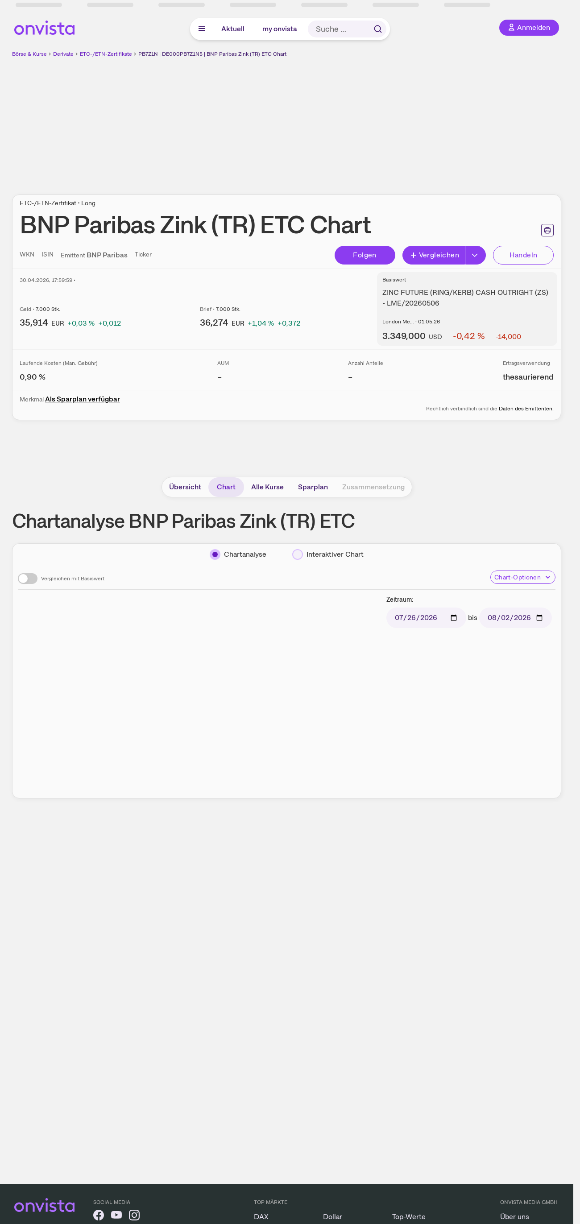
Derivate (63, 54)
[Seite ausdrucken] (547, 230)
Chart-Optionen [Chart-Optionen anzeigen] (522, 577)
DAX (261, 1216)
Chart (226, 487)
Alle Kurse (267, 487)
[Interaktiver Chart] (328, 554)
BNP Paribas (107, 255)
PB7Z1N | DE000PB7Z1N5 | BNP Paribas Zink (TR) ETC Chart (212, 54)
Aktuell (232, 28)
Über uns (514, 1216)
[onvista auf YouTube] (116, 1217)
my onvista (279, 28)
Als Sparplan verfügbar (82, 399)
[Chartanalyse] (238, 554)
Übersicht (185, 487)
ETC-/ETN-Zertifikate (106, 54)
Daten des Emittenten (525, 408)
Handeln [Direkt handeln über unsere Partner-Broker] (524, 255)
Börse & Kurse (29, 54)
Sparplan (313, 487)
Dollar (332, 1216)
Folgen (364, 255)
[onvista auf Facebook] (98, 1217)
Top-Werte (409, 1216)
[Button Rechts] (475, 255)
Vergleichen (434, 255)
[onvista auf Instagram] (134, 1217)
